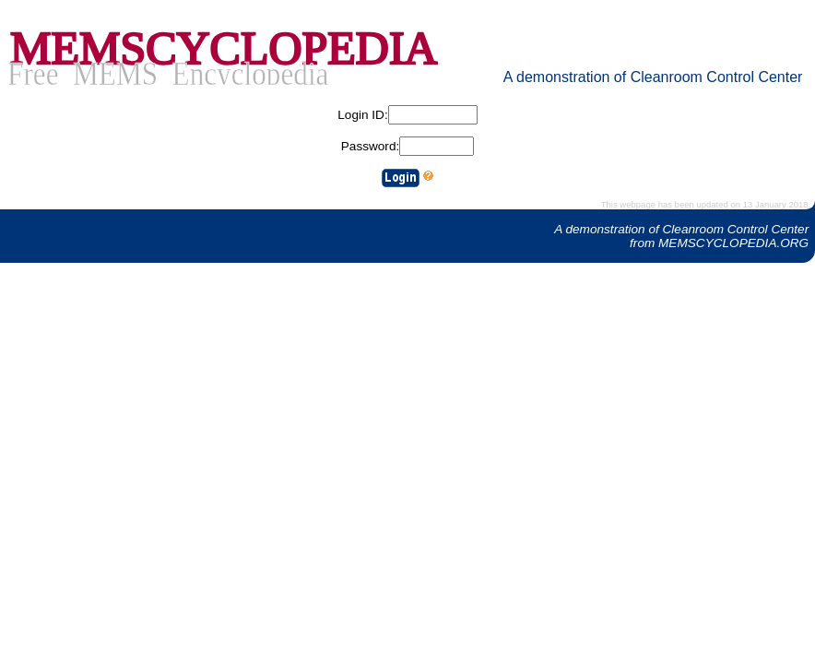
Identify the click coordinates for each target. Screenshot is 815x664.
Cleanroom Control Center (736, 229)
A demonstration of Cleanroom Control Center (653, 77)
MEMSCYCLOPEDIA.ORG (733, 243)
